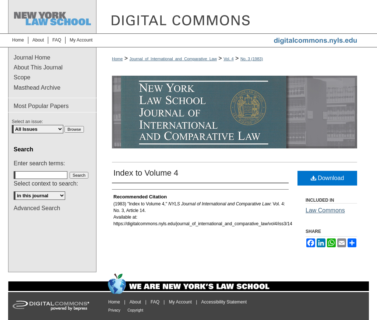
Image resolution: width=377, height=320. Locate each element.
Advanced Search (37, 208)
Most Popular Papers (41, 106)
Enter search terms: (39, 163)
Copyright (135, 310)
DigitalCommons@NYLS (232, 16)
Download (327, 178)
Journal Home (32, 57)
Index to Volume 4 (145, 172)
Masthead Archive (37, 88)
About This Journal (38, 67)
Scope (22, 77)
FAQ (155, 302)
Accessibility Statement (224, 302)
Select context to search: (46, 183)
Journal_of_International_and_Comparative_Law (173, 59)
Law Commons (325, 210)
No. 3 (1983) (251, 59)
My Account (180, 302)
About (135, 302)
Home (117, 59)
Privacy (114, 310)
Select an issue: (27, 121)
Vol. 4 (228, 59)
